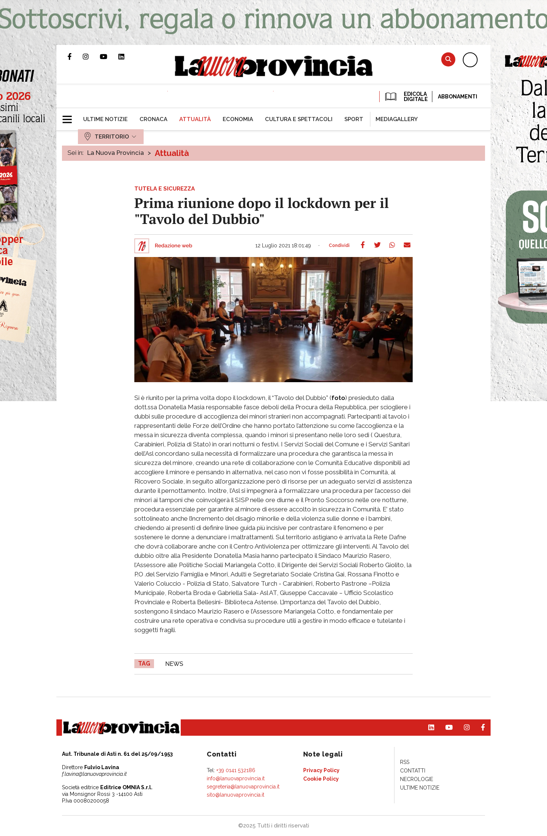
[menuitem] (105, 119)
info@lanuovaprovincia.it (236, 778)
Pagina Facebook (75, 56)
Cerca (448, 59)
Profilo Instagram (91, 56)
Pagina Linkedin (126, 56)
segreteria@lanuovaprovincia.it (243, 787)
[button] (70, 116)
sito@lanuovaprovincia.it (235, 795)
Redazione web (173, 246)
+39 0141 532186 (235, 770)
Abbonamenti (457, 97)
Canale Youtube (109, 56)
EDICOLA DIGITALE (405, 96)
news (174, 663)
